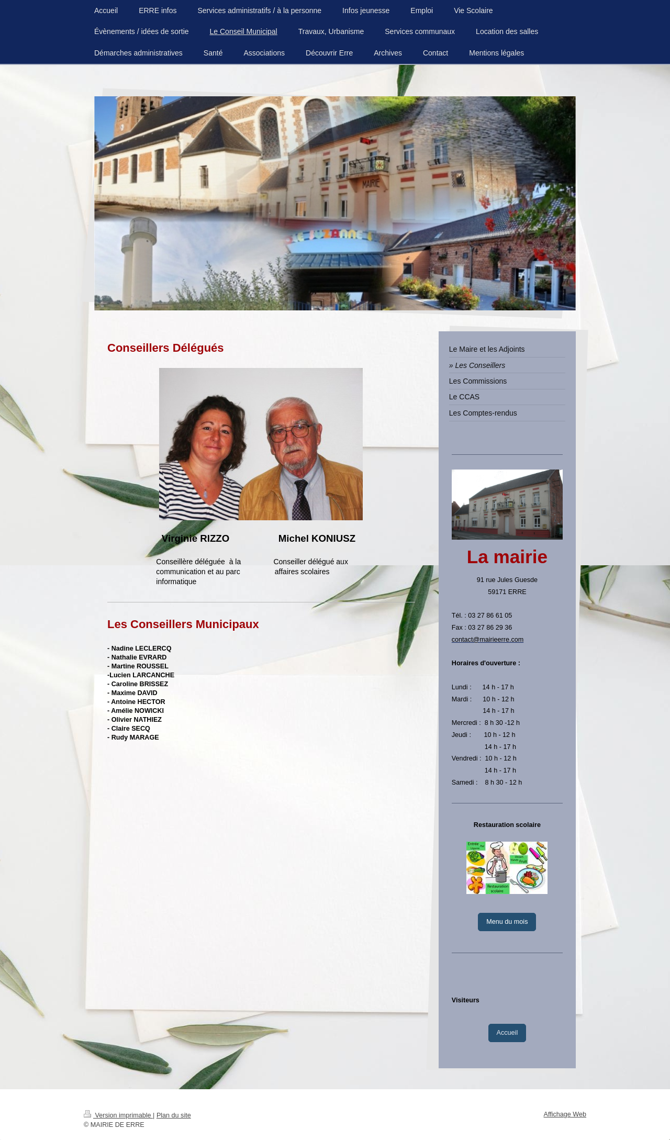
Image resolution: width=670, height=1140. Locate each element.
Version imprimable (118, 1115)
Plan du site (174, 1115)
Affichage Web (565, 1114)
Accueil (507, 1032)
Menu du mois (507, 921)
